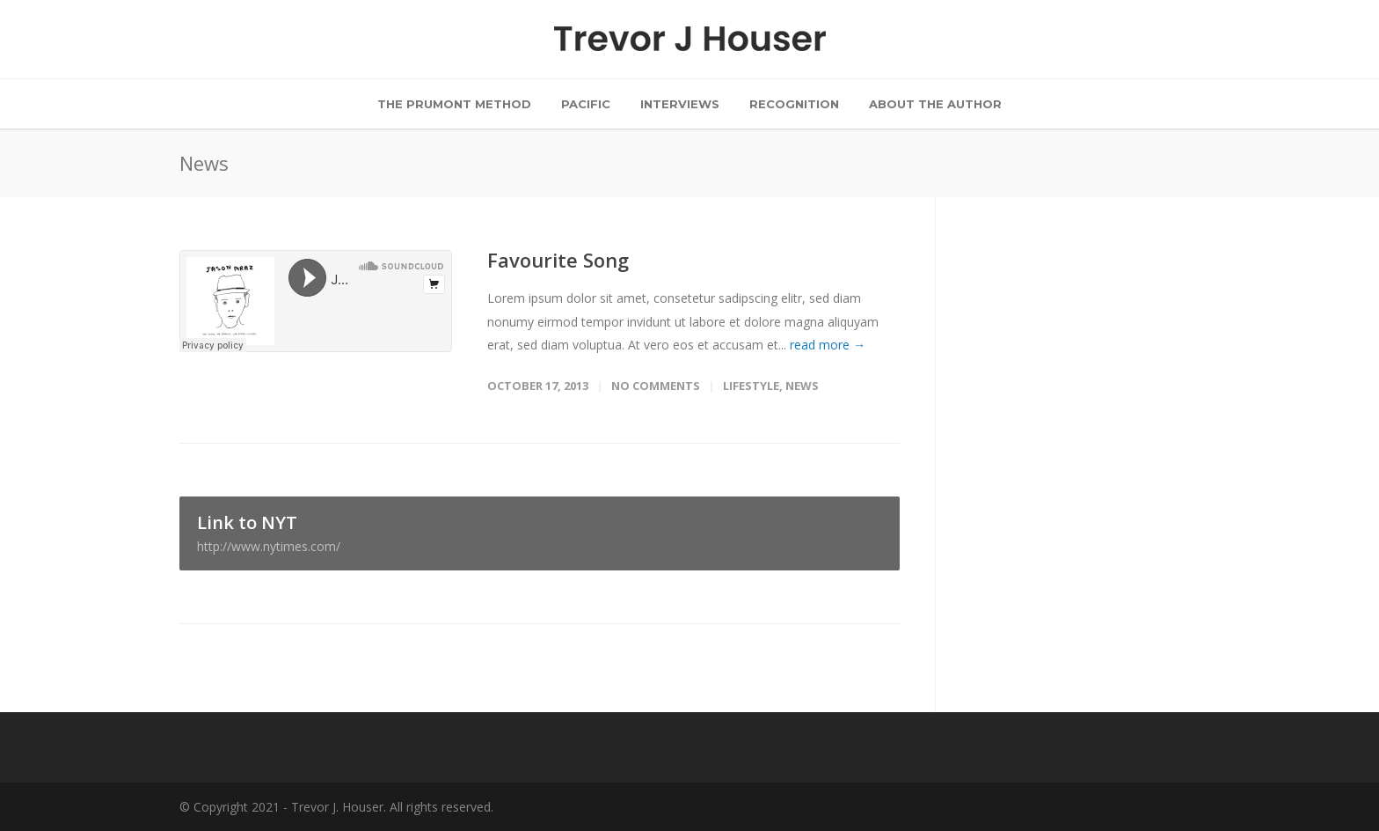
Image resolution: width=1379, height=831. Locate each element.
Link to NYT (539, 533)
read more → (827, 344)
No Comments (655, 385)
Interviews (679, 104)
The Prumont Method (454, 104)
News (802, 385)
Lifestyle (751, 385)
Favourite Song (558, 259)
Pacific (585, 104)
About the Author (935, 104)
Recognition (794, 104)
